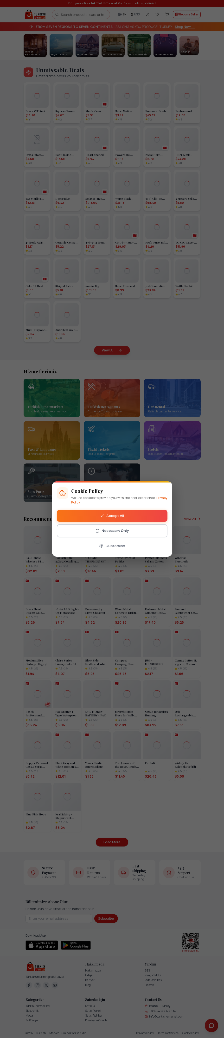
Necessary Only (112, 530)
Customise (112, 545)
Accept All (112, 515)
